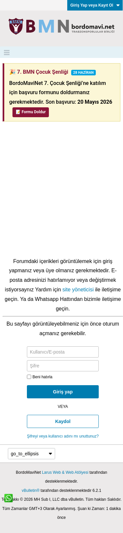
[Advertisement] (61, 191)
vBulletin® (30, 490)
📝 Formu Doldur (31, 112)
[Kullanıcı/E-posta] (63, 352)
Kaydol (63, 421)
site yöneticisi (77, 289)
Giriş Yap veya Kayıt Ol (95, 5)
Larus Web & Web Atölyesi (65, 472)
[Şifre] (63, 365)
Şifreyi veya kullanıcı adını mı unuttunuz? (63, 436)
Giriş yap (63, 391)
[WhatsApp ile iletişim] (12, 501)
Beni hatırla (39, 377)
